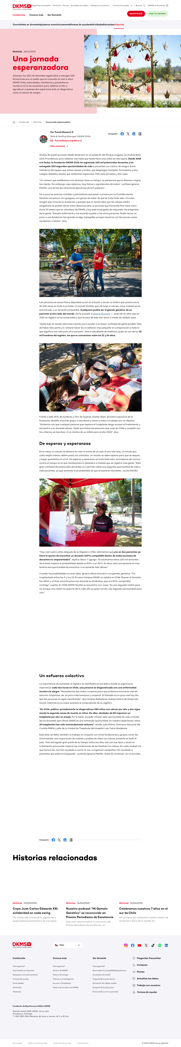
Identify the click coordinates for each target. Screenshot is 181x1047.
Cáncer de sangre (60, 975)
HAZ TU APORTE (157, 14)
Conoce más (36, 15)
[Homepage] (14, 122)
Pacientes (108, 24)
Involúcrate (19, 15)
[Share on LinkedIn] (134, 134)
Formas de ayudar (80, 24)
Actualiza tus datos (80, 5)
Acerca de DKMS (60, 970)
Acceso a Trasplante (62, 983)
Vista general (19, 966)
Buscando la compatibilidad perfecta (109, 970)
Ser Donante (54, 15)
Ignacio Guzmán (101, 313)
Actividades (96, 24)
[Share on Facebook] (122, 134)
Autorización (83, 1043)
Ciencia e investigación (63, 979)
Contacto (56, 5)
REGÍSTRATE (136, 14)
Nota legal (17, 1043)
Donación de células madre (105, 983)
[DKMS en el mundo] (157, 5)
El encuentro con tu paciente (105, 992)
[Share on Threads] (140, 134)
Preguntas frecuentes (41, 5)
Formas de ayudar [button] (122, 5)
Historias (119, 24)
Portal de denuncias (62, 1043)
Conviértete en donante (26, 24)
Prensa (66, 5)
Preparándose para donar (104, 979)
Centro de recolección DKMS (65, 987)
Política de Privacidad (37, 1043)
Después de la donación (103, 987)
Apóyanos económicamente (54, 24)
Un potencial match (101, 975)
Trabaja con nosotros (99, 5)
